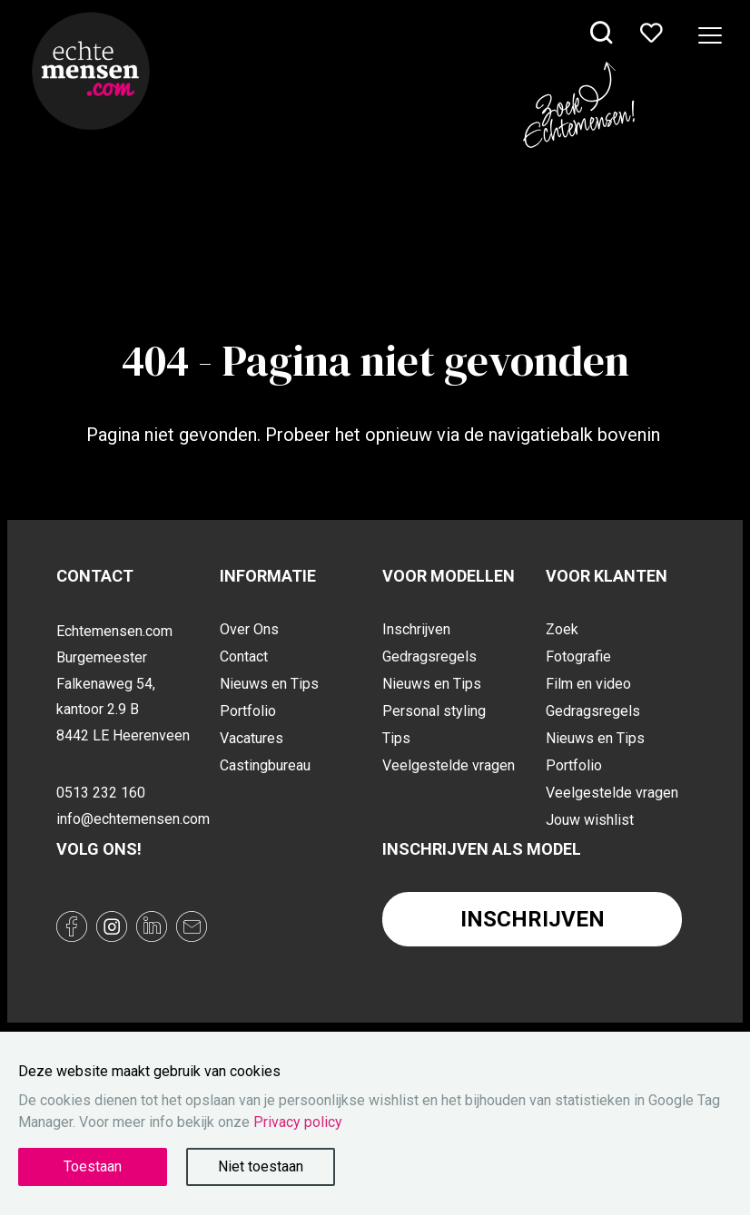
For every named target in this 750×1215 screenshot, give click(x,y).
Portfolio (248, 711)
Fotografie (578, 656)
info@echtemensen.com (130, 819)
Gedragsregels (429, 656)
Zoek (562, 629)
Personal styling (434, 711)
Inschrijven (416, 629)
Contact (244, 656)
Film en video (588, 683)
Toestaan (93, 1166)
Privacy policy (297, 1122)
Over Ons (249, 629)
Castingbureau (265, 765)
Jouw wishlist (590, 819)
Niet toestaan (260, 1166)
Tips (396, 738)
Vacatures (251, 738)
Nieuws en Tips (269, 683)
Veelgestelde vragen (448, 765)
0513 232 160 (100, 792)
